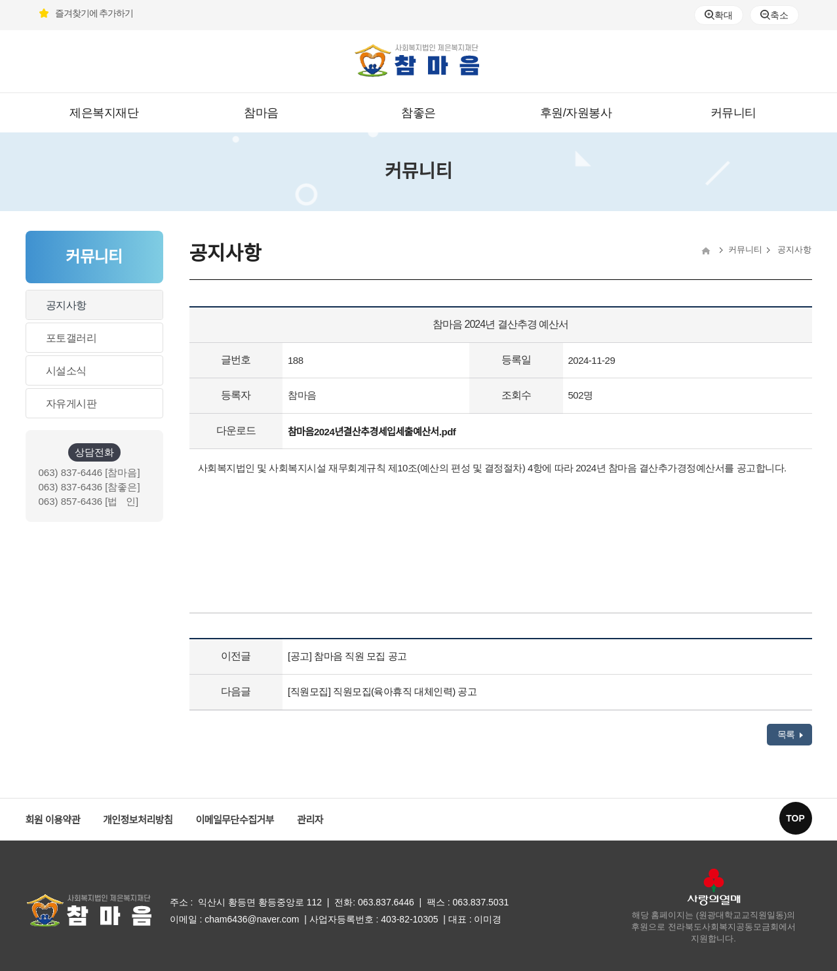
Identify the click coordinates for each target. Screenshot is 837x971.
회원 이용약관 (53, 819)
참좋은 (418, 112)
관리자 (310, 819)
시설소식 (66, 370)
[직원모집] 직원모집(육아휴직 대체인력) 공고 (382, 691)
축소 (774, 15)
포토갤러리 (71, 338)
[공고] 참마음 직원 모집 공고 (347, 656)
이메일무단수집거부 (234, 819)
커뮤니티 (733, 112)
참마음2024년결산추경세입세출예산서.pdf (372, 431)
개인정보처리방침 (137, 819)
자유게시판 (71, 403)
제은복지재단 (103, 112)
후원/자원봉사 (576, 112)
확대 (718, 15)
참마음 (261, 112)
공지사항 (66, 305)
